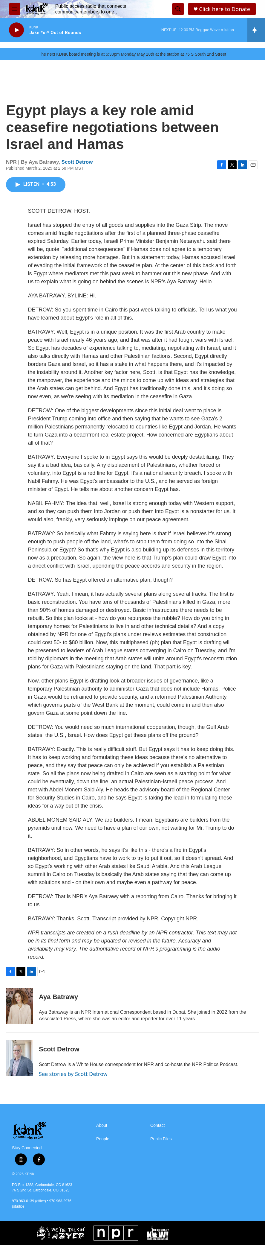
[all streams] (256, 30)
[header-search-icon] (178, 9)
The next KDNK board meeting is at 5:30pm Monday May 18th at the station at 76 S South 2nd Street (132, 54)
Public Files (161, 1139)
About (101, 1125)
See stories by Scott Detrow (73, 1073)
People (102, 1139)
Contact (157, 1125)
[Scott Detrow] (19, 1058)
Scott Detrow (77, 162)
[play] (16, 30)
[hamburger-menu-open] (14, 9)
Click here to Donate (224, 9)
